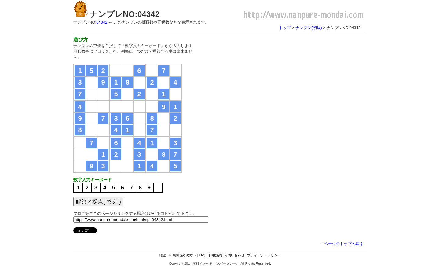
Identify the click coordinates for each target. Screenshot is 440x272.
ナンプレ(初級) (308, 27)
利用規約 (215, 255)
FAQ (202, 255)
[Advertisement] (253, 79)
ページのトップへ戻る (344, 243)
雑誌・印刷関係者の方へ (177, 255)
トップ (285, 27)
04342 (101, 22)
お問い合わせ (234, 255)
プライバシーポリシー (264, 255)
